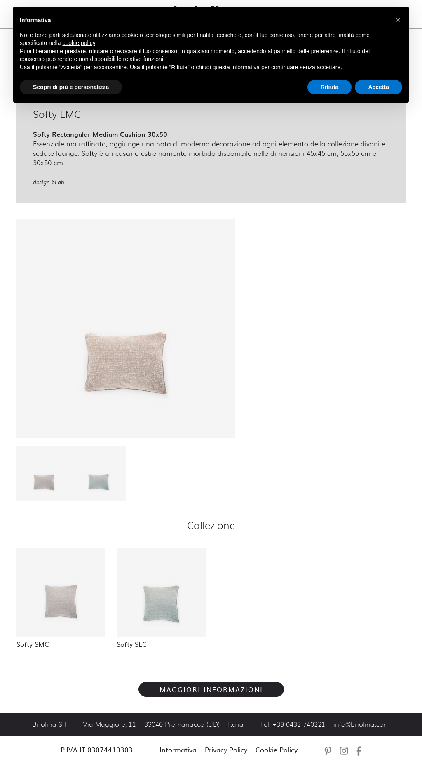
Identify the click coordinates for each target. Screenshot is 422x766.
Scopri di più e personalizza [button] (71, 87)
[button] (398, 19)
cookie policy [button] (79, 43)
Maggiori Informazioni (211, 689)
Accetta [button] (378, 87)
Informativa (178, 749)
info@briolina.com (361, 724)
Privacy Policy (226, 749)
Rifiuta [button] (330, 87)
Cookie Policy (277, 749)
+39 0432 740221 (299, 724)
